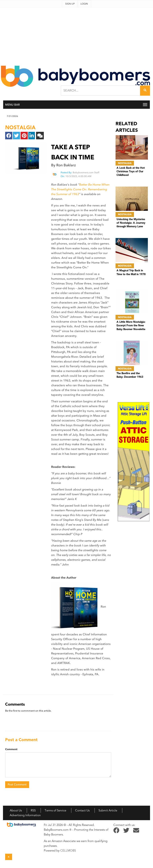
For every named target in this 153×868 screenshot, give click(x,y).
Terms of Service (55, 810)
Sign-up (70, 3)
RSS (33, 810)
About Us (16, 810)
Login (84, 3)
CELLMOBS (68, 850)
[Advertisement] (76, 35)
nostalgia (20, 127)
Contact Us (82, 810)
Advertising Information (25, 815)
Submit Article (107, 810)
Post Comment (17, 784)
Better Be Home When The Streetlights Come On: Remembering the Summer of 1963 (80, 189)
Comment (11, 749)
